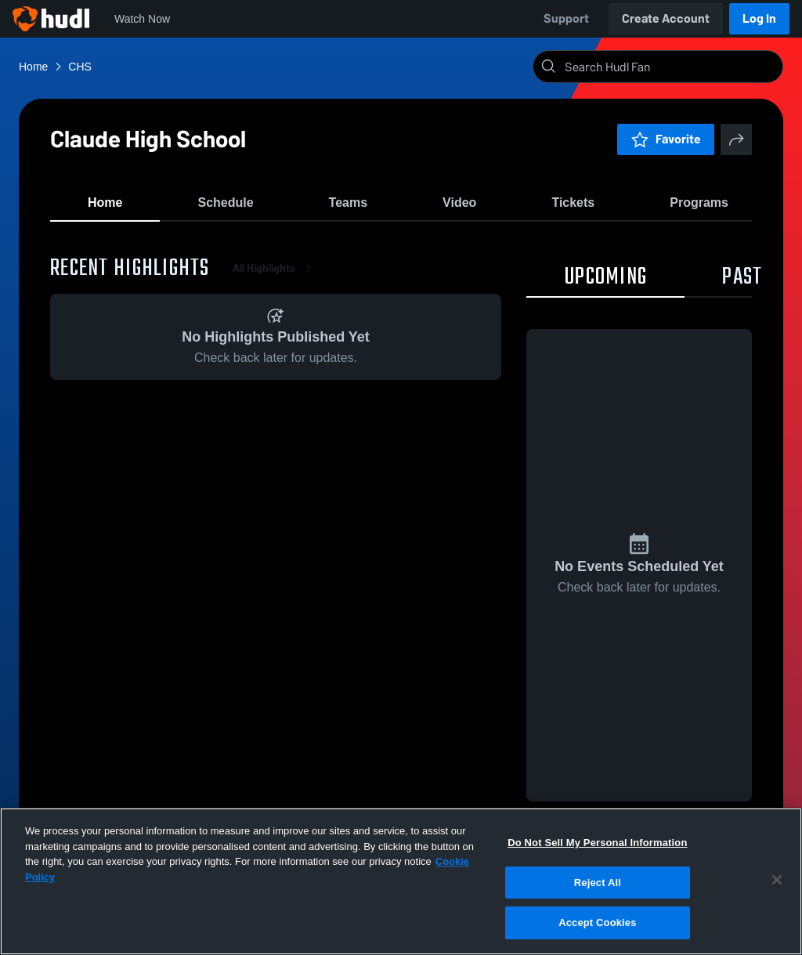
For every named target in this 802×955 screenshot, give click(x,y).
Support (566, 18)
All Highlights (275, 282)
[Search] (670, 66)
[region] (401, 881)
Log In (759, 18)
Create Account (666, 18)
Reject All (597, 882)
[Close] (777, 880)
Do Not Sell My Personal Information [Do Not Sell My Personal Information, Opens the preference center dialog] (597, 842)
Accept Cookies (597, 922)
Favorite (665, 139)
